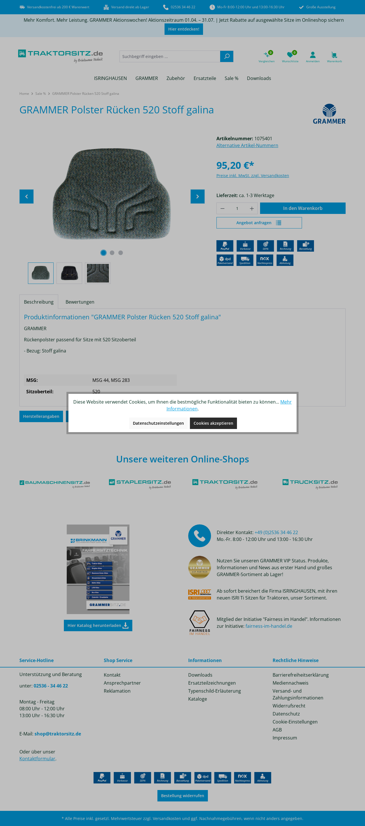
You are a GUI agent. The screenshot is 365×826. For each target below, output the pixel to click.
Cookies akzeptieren (213, 423)
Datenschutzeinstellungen (158, 423)
